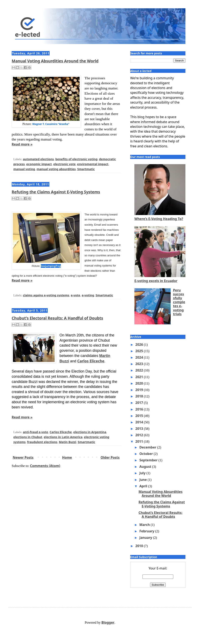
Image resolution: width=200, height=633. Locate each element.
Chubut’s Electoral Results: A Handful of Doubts (57, 318)
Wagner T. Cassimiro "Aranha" (50, 124)
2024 (139, 357)
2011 (139, 441)
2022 (139, 370)
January (146, 537)
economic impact (39, 164)
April (143, 486)
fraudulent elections (42, 442)
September (149, 460)
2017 (139, 402)
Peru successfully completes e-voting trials (179, 302)
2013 (139, 428)
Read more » (22, 144)
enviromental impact (92, 164)
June (143, 479)
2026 (139, 344)
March (145, 524)
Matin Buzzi (67, 442)
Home (67, 457)
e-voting (88, 295)
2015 (139, 415)
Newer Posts (23, 457)
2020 (139, 383)
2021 (139, 377)
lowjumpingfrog (51, 266)
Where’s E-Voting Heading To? (158, 218)
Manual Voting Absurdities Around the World (55, 61)
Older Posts (110, 457)
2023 (139, 364)
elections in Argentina (89, 432)
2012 (139, 435)
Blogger (107, 622)
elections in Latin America (63, 437)
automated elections (38, 159)
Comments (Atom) (45, 465)
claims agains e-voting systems (46, 295)
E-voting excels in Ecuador (155, 281)
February (147, 531)
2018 (139, 396)
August (145, 466)
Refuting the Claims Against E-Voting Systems (56, 191)
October (146, 453)
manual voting (24, 169)
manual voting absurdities (56, 169)
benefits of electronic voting (76, 159)
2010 (139, 546)
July (142, 473)
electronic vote (64, 164)
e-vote (75, 295)
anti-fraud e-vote (35, 432)
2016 (139, 409)
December (148, 447)
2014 (139, 422)
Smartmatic (86, 169)
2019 (139, 389)
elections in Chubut (27, 437)
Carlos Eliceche (90, 360)
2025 (139, 351)
